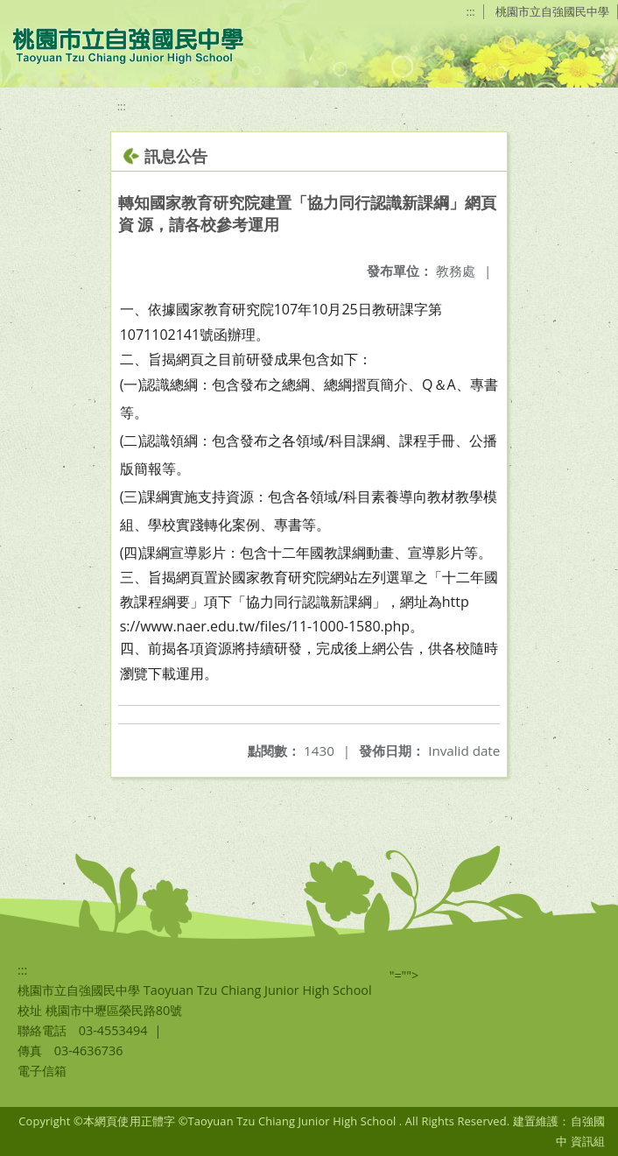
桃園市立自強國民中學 (552, 11)
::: (471, 11)
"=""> (404, 975)
